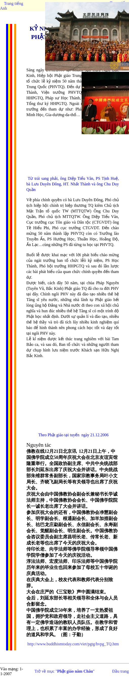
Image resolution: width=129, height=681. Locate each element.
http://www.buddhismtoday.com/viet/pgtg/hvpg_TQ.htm (73, 644)
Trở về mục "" (64, 671)
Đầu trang (120, 671)
